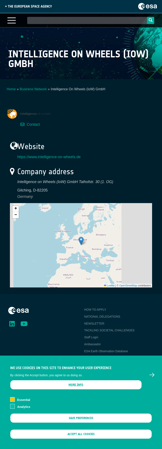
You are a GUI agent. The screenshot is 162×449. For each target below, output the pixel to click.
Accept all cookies (81, 435)
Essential (23, 400)
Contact (33, 124)
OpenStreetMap (128, 285)
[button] (81, 241)
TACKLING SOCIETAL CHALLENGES (109, 330)
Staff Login (91, 337)
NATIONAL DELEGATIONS (102, 316)
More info (76, 385)
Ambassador (92, 344)
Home (11, 89)
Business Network (33, 89)
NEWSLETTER (94, 323)
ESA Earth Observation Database (106, 351)
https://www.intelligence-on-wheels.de (49, 157)
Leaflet (109, 285)
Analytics (23, 407)
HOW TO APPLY (95, 309)
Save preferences (81, 418)
